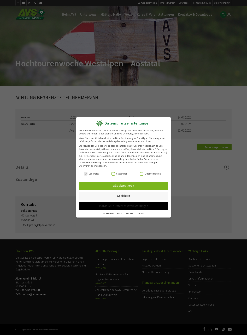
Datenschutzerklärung (90, 162)
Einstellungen (150, 162)
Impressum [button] (139, 212)
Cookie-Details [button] (109, 212)
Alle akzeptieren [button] (123, 185)
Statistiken (120, 173)
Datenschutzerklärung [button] (124, 212)
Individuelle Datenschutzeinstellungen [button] (123, 205)
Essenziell (91, 173)
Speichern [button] (123, 195)
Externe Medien (150, 173)
